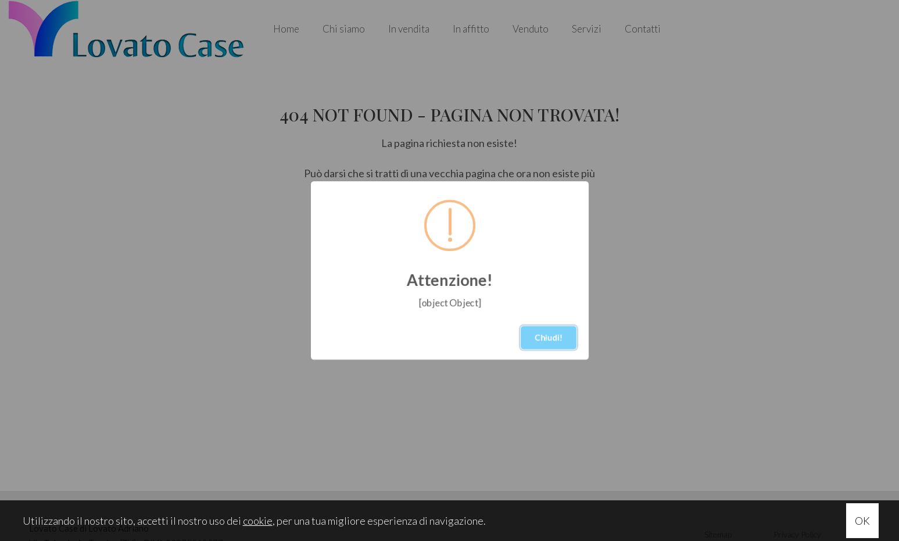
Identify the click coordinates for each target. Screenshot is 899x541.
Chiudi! (549, 337)
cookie (258, 520)
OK (862, 520)
